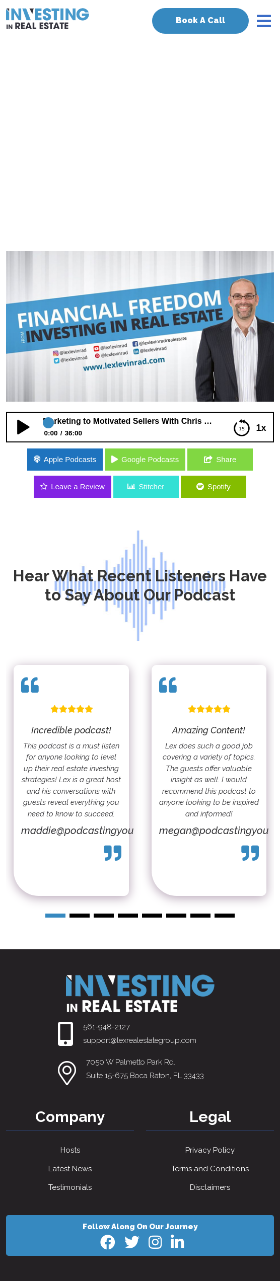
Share (226, 459)
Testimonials (70, 1187)
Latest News (70, 1168)
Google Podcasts (150, 459)
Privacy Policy (210, 1150)
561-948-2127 (106, 1026)
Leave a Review (78, 486)
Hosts (70, 1150)
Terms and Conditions (210, 1168)
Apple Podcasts (70, 459)
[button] (55, 916)
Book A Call (200, 20)
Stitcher (151, 486)
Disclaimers (210, 1187)
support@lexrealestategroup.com (139, 1040)
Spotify (219, 486)
